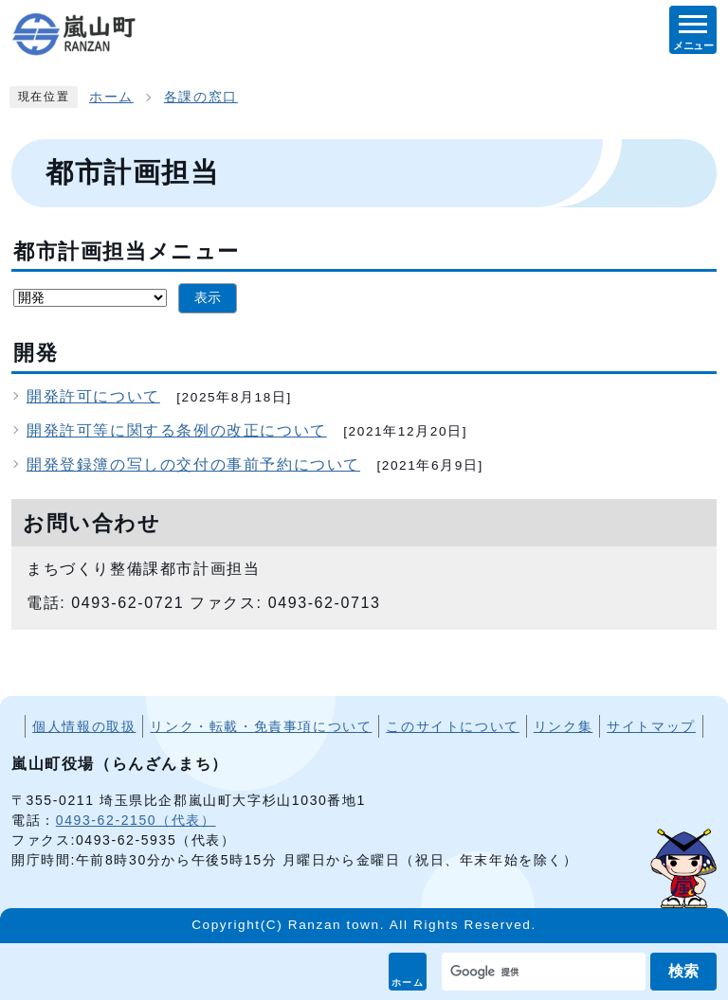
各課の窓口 (201, 97)
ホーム (408, 982)
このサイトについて (452, 726)
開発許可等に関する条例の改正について (177, 430)
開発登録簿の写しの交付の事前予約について (193, 464)
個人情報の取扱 (84, 726)
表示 (207, 298)
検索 (683, 971)
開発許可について (93, 396)
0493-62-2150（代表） (136, 820)
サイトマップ (651, 726)
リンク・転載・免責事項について (261, 726)
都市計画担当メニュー (126, 251)
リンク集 (563, 726)
